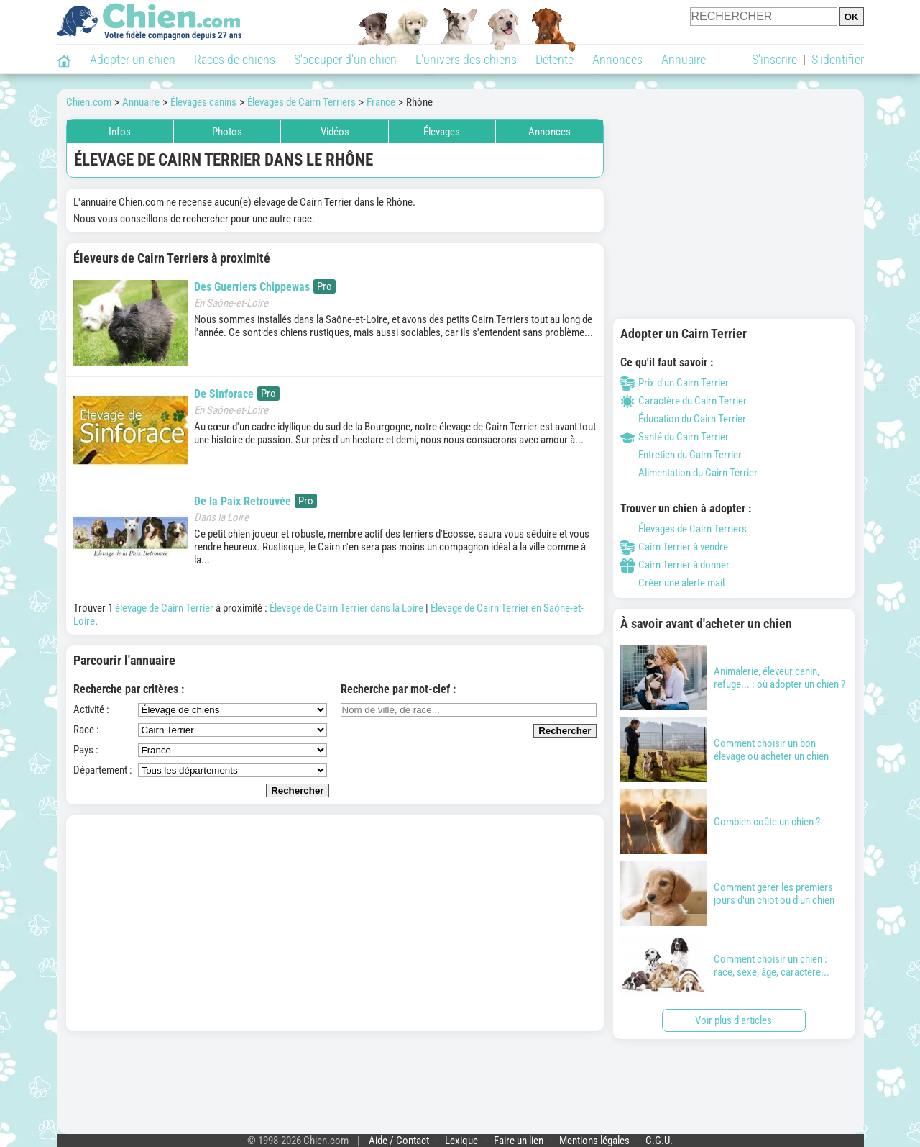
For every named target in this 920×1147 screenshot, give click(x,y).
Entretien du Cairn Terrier (681, 454)
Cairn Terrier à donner (675, 564)
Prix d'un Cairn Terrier (674, 382)
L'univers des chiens (466, 59)
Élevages (441, 131)
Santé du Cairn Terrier (674, 436)
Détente (554, 59)
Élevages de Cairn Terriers (683, 528)
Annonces (617, 59)
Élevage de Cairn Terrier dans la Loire (346, 608)
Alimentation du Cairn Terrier (689, 472)
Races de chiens (234, 59)
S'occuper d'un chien (345, 59)
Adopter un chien (132, 59)
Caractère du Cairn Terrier (683, 400)
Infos (120, 131)
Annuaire (683, 59)
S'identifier (837, 59)
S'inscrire (774, 59)
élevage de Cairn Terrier (164, 608)
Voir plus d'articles (733, 1020)
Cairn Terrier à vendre (674, 546)
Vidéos (335, 131)
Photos (227, 131)
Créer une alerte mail (672, 582)
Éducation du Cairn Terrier (683, 418)
